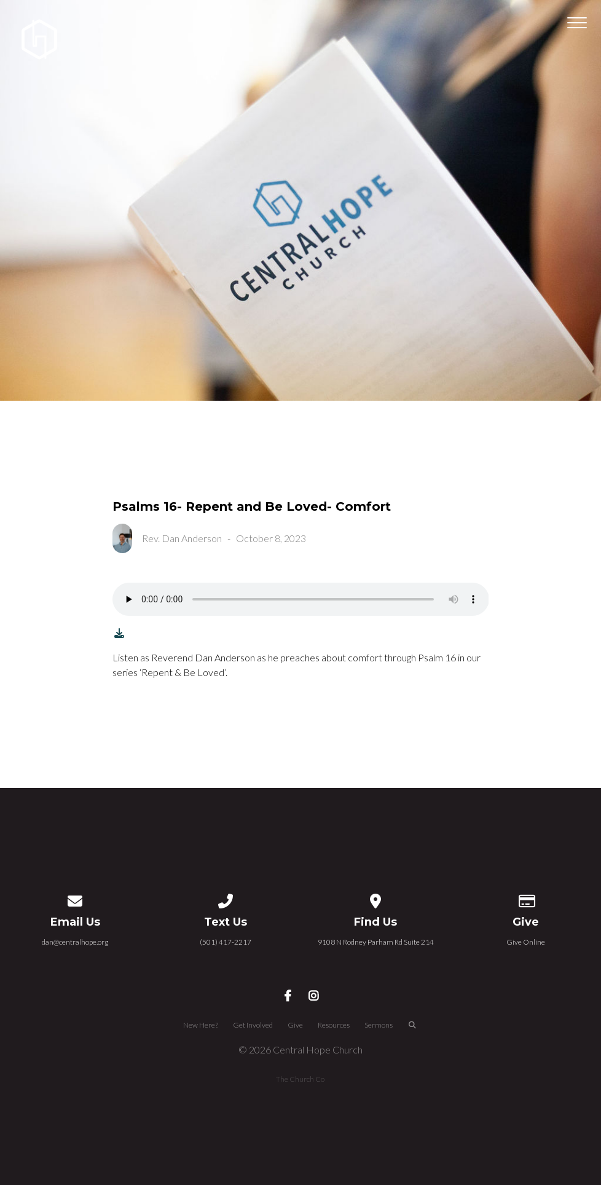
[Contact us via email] (75, 899)
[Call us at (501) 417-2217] (225, 899)
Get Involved (253, 1024)
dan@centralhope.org (75, 942)
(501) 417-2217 (225, 942)
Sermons (378, 1024)
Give (295, 1024)
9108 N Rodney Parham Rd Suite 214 (376, 942)
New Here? (200, 1024)
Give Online (525, 942)
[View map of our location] (375, 899)
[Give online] (526, 899)
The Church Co (300, 1079)
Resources (334, 1024)
